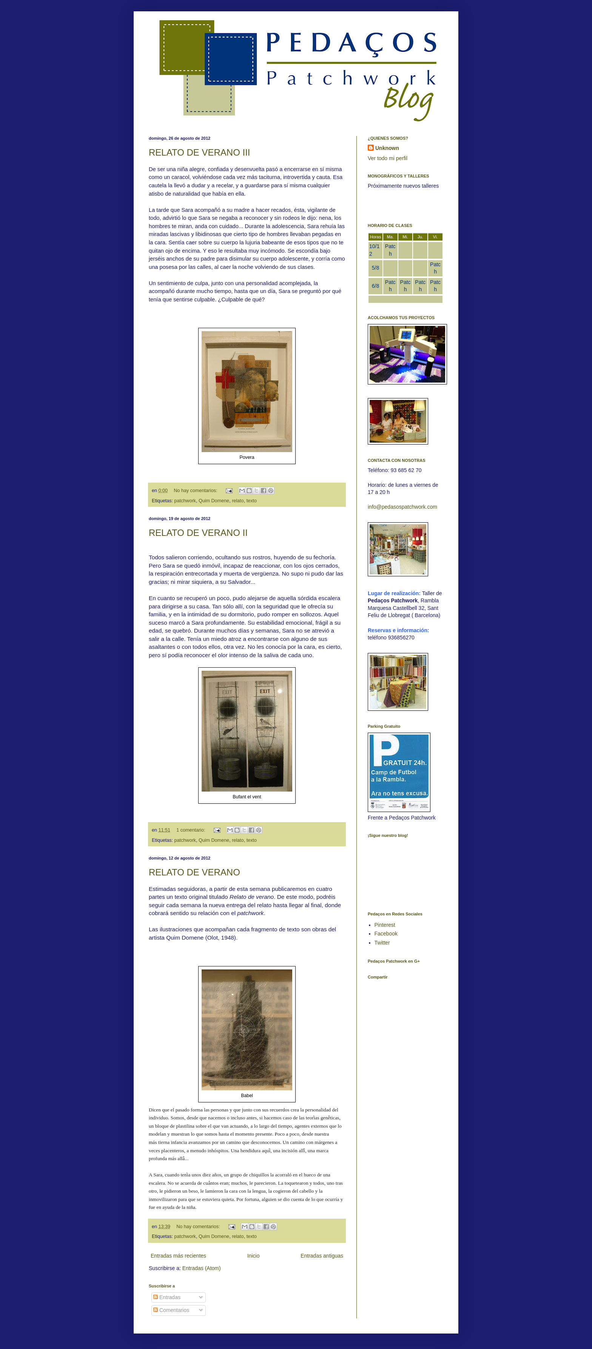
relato (238, 500)
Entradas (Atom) (201, 1268)
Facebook (386, 934)
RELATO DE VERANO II (198, 533)
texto (252, 500)
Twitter (382, 943)
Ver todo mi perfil (387, 158)
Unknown (387, 148)
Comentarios (171, 1310)
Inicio (253, 1256)
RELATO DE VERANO (194, 872)
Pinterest (385, 925)
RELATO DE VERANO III (199, 152)
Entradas (166, 1297)
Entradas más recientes (178, 1256)
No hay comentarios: (196, 490)
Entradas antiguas (322, 1256)
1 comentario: (191, 830)
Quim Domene (214, 500)
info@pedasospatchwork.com (402, 507)
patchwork (185, 500)
